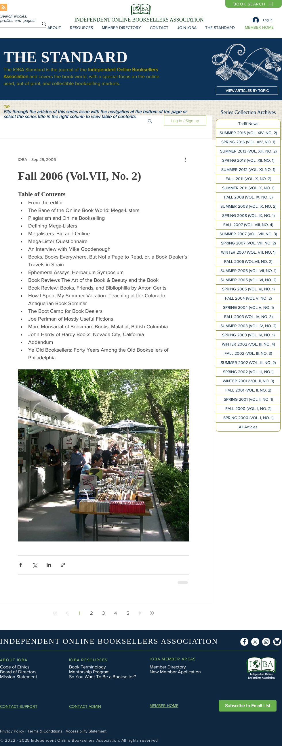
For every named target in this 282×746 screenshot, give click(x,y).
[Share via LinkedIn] (49, 565)
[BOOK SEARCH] (253, 4)
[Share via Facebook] (20, 565)
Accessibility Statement (86, 731)
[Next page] (140, 613)
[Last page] (152, 613)
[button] (54, 27)
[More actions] (185, 159)
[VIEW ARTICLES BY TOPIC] (247, 90)
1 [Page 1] (79, 613)
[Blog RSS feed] (3, 7)
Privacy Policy (12, 731)
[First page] (55, 613)
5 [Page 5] (127, 613)
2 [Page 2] (91, 613)
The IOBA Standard (24, 69)
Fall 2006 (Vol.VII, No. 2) (79, 175)
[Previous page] (67, 613)
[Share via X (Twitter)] (34, 565)
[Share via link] (63, 565)
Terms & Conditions (44, 731)
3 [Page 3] (103, 613)
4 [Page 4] (115, 613)
